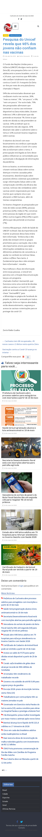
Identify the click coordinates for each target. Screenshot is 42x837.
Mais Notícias (8, 593)
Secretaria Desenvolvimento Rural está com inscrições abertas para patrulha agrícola (18, 462)
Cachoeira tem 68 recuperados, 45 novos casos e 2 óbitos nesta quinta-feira (20, 342)
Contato (21, 828)
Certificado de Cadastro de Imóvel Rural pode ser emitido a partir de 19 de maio (19, 569)
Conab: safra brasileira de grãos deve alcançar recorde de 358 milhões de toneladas (18, 666)
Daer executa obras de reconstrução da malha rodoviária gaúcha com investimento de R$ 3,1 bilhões (20, 741)
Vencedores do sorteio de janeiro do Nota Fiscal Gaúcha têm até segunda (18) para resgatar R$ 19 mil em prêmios (19, 499)
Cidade (5, 794)
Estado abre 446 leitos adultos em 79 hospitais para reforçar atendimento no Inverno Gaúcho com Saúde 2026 (20, 534)
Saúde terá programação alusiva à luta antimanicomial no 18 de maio (19, 429)
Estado (5, 801)
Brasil (4, 790)
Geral (6, 35)
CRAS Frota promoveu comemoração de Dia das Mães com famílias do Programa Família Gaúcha (19, 751)
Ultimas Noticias (15, 35)
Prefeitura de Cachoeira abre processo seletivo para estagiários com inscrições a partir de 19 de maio (20, 395)
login (21, 586)
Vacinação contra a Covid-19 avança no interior (19, 351)
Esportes (6, 798)
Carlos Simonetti (24, 56)
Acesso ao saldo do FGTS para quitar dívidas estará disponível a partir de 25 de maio (19, 656)
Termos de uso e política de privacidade (21, 825)
